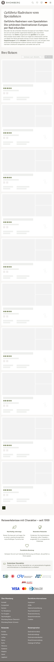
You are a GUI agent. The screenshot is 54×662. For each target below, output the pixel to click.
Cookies (30, 619)
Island (3, 654)
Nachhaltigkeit (6, 616)
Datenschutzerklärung (35, 608)
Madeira (3, 651)
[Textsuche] (32, 2)
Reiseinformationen (34, 616)
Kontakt (3, 602)
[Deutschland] (46, 2)
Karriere (3, 608)
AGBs (29, 605)
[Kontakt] (41, 2)
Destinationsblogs (33, 634)
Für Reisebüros (6, 611)
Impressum (31, 602)
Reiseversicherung (34, 614)
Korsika (3, 631)
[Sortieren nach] (32, 57)
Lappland (4, 657)
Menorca (4, 646)
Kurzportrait (5, 605)
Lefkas (3, 637)
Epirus (3, 640)
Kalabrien (4, 648)
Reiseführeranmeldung (35, 640)
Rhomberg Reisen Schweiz (9, 622)
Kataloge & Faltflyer (34, 643)
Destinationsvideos (34, 631)
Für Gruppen (5, 614)
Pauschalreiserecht (34, 611)
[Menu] (50, 2)
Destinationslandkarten (35, 637)
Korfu (3, 643)
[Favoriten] (37, 2)
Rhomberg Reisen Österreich (10, 619)
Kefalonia (4, 634)
